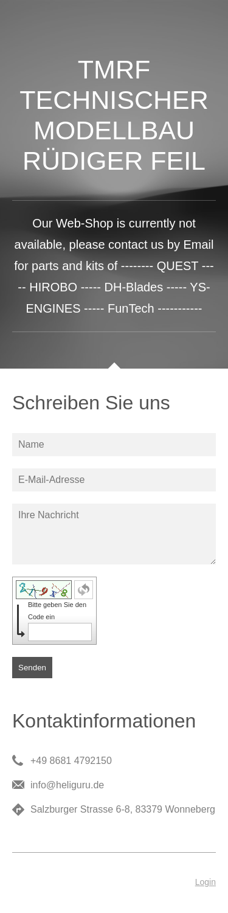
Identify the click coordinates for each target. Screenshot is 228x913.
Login (205, 882)
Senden (32, 667)
